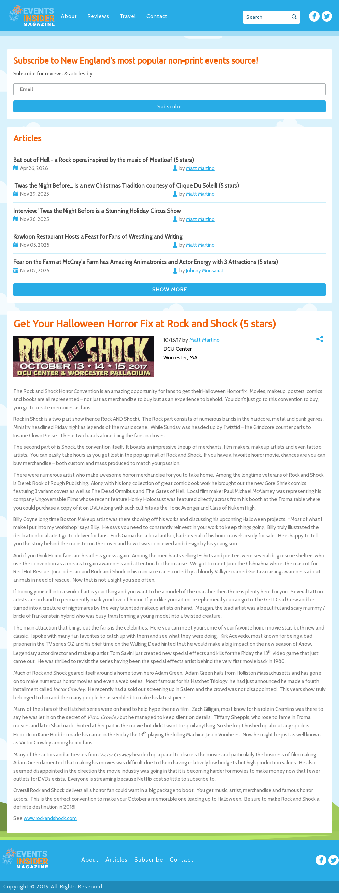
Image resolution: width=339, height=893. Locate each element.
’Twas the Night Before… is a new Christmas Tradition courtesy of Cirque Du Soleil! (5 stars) (126, 185)
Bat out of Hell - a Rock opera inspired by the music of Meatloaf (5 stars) (103, 160)
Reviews (98, 16)
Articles (116, 859)
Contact (156, 16)
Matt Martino (204, 340)
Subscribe (148, 859)
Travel (128, 16)
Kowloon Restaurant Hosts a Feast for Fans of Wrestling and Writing (97, 236)
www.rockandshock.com (50, 818)
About (69, 16)
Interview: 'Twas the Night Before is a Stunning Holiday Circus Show (97, 211)
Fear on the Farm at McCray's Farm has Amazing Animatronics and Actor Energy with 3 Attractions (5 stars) (145, 262)
